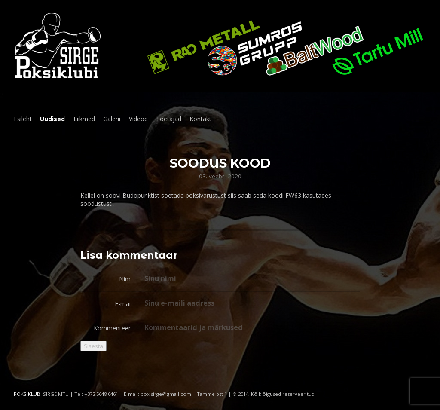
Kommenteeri (113, 328)
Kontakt (200, 119)
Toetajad (168, 119)
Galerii (111, 119)
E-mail (123, 304)
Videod (138, 119)
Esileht (23, 119)
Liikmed (84, 119)
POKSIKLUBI (28, 394)
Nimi (125, 279)
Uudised (52, 119)
